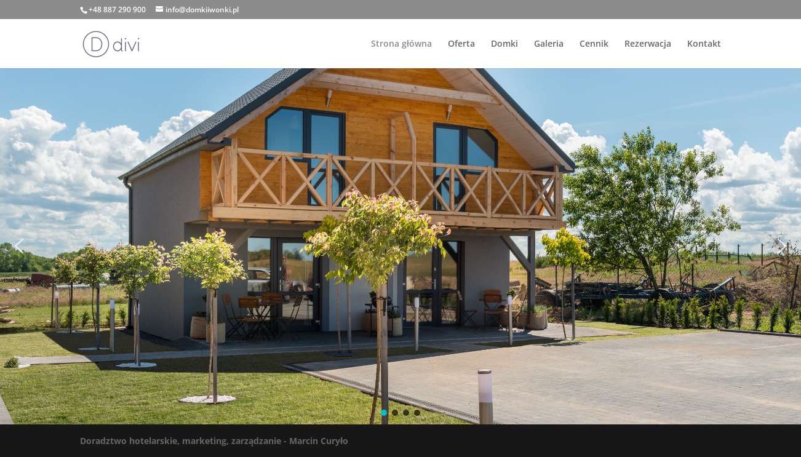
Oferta (461, 44)
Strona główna (401, 44)
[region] (400, 246)
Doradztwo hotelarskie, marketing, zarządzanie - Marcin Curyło (214, 441)
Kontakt (704, 44)
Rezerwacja (647, 44)
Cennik (594, 44)
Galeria (549, 44)
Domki (504, 44)
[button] (19, 246)
